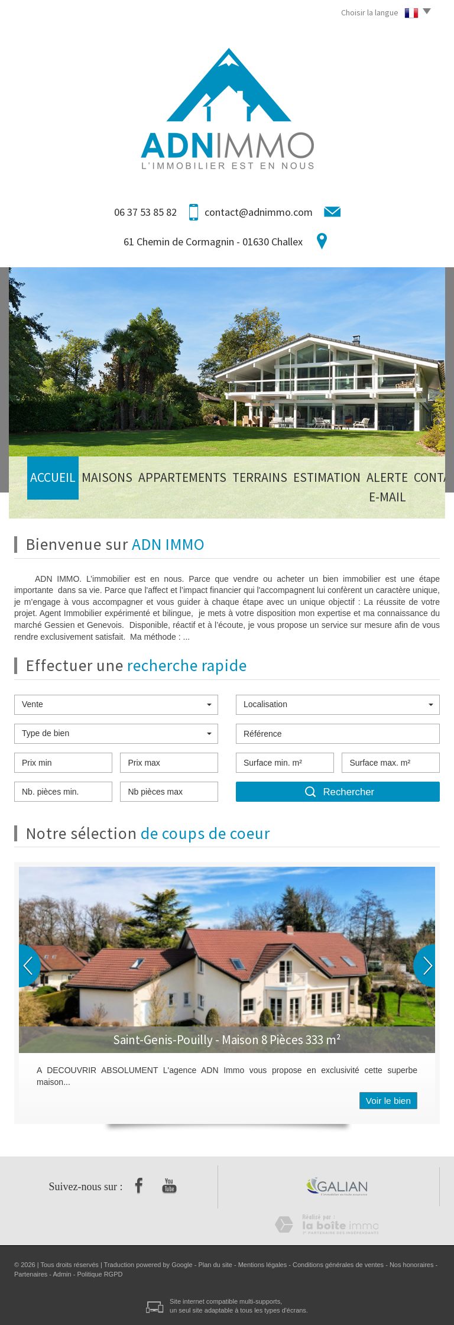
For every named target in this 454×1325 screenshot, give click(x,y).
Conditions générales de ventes (338, 1264)
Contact (356, 500)
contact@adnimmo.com (259, 212)
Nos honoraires (412, 1264)
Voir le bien (388, 1101)
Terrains (191, 500)
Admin (62, 1274)
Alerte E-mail (302, 500)
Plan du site (215, 1264)
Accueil (38, 500)
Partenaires (30, 1274)
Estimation (241, 500)
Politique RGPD (99, 1274)
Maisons (78, 500)
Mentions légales (262, 1264)
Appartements (134, 500)
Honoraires (407, 500)
